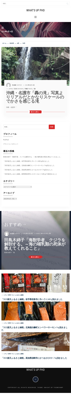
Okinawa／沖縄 (22, 88)
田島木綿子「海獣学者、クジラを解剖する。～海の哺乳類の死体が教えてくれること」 (32, 157)
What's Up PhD (35, 10)
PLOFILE (6, 140)
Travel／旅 (32, 88)
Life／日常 (7, 295)
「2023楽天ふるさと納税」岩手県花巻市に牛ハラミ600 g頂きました (26, 161)
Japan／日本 (13, 88)
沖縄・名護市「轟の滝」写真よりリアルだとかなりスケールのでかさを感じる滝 (35, 97)
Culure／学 (47, 233)
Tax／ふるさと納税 (17, 295)
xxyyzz (19, 85)
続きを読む (35, 112)
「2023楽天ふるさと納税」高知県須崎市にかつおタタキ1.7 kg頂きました (28, 170)
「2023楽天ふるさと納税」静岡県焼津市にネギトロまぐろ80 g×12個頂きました (30, 174)
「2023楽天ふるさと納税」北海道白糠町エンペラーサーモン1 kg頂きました (28, 165)
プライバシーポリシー (10, 144)
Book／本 (39, 233)
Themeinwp (58, 387)
